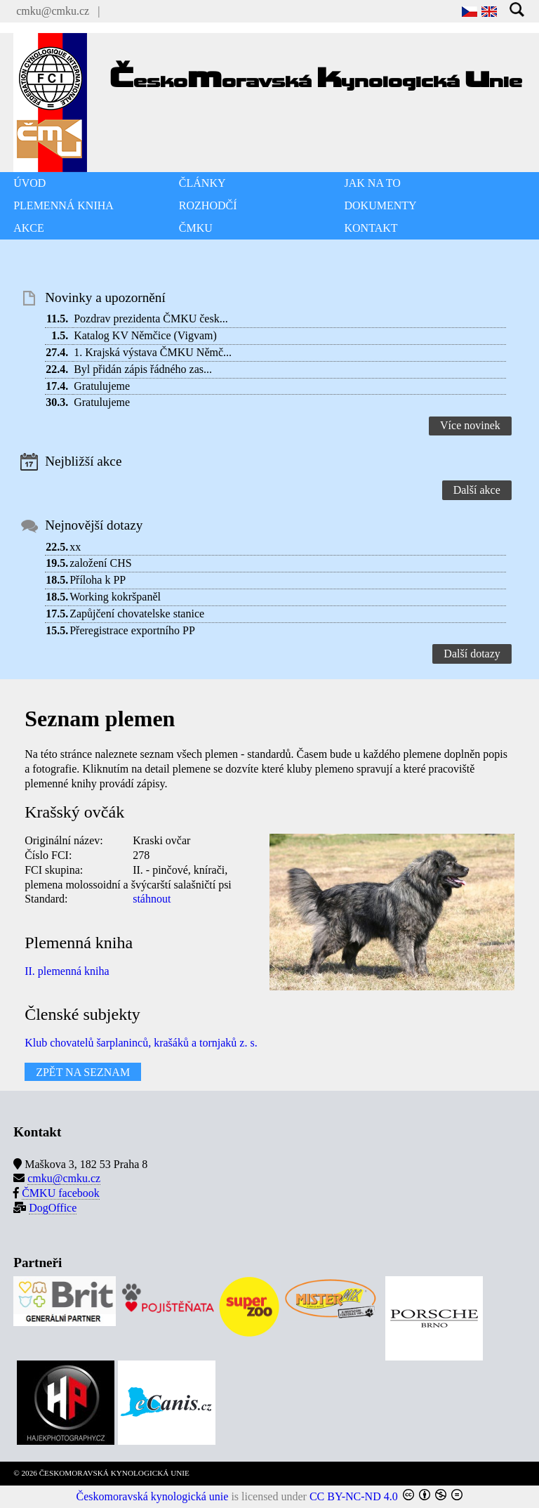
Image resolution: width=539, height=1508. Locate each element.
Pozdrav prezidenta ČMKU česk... (151, 318)
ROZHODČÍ (208, 205)
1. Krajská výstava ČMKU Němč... (153, 352)
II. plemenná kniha (67, 971)
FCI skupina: (54, 870)
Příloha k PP (97, 580)
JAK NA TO (373, 183)
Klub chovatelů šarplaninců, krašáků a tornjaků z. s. (141, 1043)
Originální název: (64, 840)
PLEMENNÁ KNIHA (63, 205)
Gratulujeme (102, 386)
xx (75, 547)
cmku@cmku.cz (52, 11)
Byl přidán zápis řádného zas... (143, 369)
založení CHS (100, 563)
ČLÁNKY (202, 183)
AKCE (28, 228)
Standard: (46, 899)
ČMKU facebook (61, 1193)
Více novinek (470, 425)
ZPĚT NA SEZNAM (83, 1071)
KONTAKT (371, 228)
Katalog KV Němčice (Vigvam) (145, 335)
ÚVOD (29, 183)
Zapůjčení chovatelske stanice (136, 613)
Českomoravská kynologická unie (152, 1496)
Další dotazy (472, 654)
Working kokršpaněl (115, 597)
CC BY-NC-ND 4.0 (354, 1496)
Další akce (476, 490)
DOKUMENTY (381, 205)
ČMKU (196, 228)
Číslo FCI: (48, 855)
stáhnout (152, 899)
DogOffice (52, 1208)
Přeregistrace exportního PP (132, 630)
